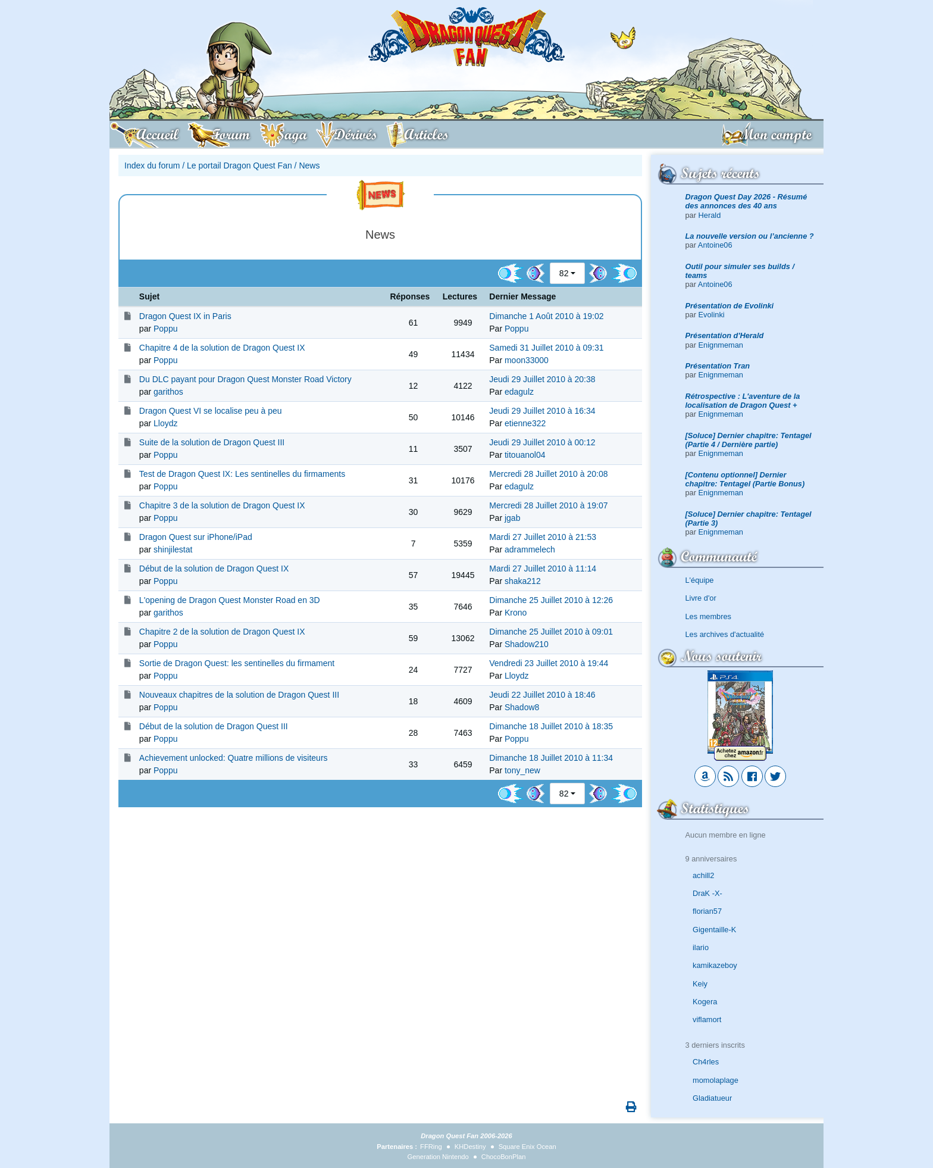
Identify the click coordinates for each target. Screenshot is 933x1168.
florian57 (707, 911)
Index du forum (152, 165)
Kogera (705, 1001)
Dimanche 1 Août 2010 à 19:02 (546, 316)
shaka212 (523, 581)
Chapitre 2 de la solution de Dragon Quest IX (222, 631)
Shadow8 (522, 707)
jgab (512, 518)
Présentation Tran (717, 365)
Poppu (165, 328)
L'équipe (699, 580)
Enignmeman (721, 345)
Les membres (708, 616)
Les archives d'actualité (725, 634)
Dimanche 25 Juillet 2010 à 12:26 (551, 600)
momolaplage (715, 1080)
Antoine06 (715, 245)
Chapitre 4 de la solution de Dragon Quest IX (222, 347)
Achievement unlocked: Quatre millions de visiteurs (233, 758)
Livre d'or (700, 598)
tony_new (522, 770)
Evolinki (712, 314)
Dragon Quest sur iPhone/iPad (195, 537)
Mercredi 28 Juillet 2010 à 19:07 (548, 505)
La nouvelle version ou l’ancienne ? (749, 236)
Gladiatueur (712, 1098)
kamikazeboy (715, 965)
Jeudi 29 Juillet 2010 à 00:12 (542, 442)
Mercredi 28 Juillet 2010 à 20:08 (548, 474)
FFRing (431, 1146)
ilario (701, 947)
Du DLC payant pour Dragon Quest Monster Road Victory (245, 379)
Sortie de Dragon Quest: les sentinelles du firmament (236, 663)
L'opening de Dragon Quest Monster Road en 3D (229, 600)
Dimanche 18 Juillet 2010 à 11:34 (551, 758)
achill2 (703, 875)
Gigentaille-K (714, 929)
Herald (710, 215)
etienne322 (525, 423)
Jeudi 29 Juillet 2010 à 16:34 (542, 411)
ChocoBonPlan (503, 1156)
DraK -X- (707, 893)
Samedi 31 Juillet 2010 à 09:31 (546, 347)
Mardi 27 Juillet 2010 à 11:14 (542, 568)
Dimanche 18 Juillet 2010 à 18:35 (551, 726)
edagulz (519, 391)
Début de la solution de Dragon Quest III (213, 726)
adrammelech (530, 549)
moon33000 (527, 360)
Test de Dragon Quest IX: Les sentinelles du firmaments (242, 474)
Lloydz (165, 423)
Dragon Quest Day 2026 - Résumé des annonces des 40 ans (746, 201)
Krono (516, 612)
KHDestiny (470, 1146)
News (309, 165)
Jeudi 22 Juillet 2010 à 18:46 (542, 694)
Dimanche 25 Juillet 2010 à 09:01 (551, 631)
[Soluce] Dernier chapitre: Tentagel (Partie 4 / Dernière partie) (748, 440)
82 (564, 273)
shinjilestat (173, 549)
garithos (168, 391)
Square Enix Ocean (527, 1146)
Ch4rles (706, 1061)
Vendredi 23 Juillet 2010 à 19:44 (548, 663)
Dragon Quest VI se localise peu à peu (210, 411)
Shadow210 (527, 644)
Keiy (700, 983)
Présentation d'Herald (724, 335)
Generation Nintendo (438, 1156)
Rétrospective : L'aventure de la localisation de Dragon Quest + (742, 401)
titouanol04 (525, 455)
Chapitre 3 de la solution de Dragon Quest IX (222, 505)
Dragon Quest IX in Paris (185, 316)
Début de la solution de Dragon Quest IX (214, 568)
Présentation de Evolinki (729, 305)
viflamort (707, 1019)
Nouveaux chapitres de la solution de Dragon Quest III (239, 694)
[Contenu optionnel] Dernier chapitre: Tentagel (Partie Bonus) (745, 479)
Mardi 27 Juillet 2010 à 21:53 (542, 537)
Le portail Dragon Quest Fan (239, 165)
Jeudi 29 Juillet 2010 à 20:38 (542, 379)
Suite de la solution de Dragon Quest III (211, 442)
